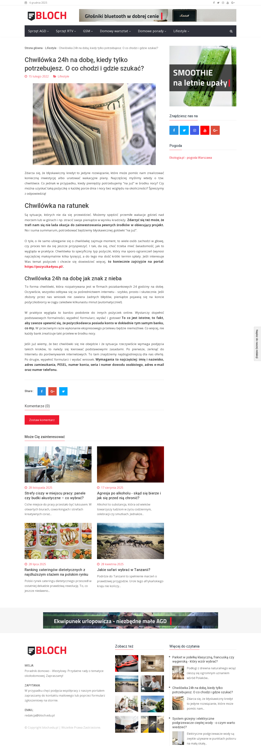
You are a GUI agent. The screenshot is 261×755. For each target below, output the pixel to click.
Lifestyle (180, 31)
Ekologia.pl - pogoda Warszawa (190, 158)
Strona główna (34, 48)
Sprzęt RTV (64, 31)
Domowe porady (151, 31)
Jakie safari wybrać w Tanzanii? (123, 570)
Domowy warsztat (114, 31)
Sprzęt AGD (37, 31)
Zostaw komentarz (42, 420)
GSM (86, 31)
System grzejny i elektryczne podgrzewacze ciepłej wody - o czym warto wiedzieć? (203, 723)
